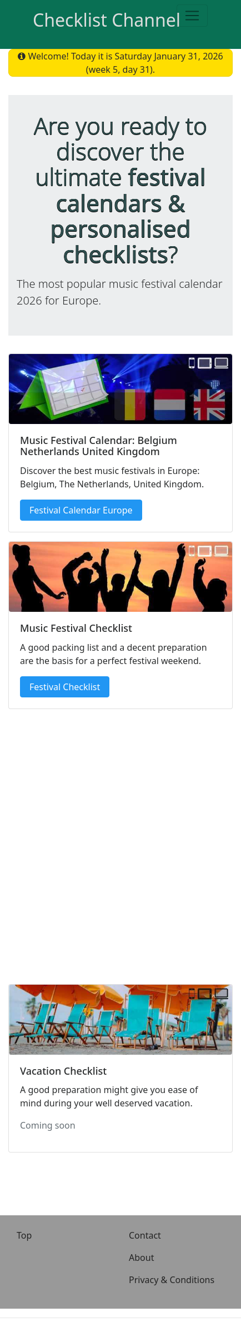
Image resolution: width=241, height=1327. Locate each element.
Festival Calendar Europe (81, 510)
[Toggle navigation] (192, 15)
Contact (145, 1235)
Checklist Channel (106, 20)
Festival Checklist (64, 687)
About (141, 1257)
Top (24, 1235)
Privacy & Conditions (171, 1280)
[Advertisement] (120, 842)
